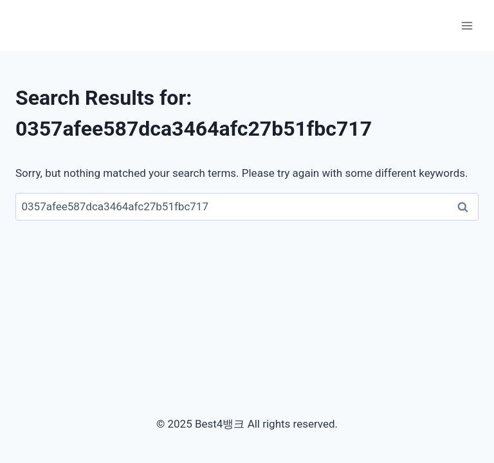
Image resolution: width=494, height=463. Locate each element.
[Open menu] (467, 25)
